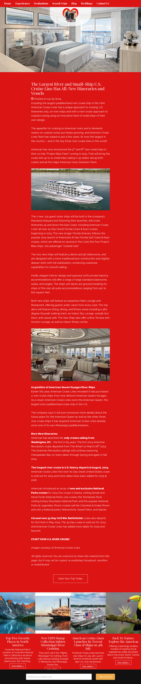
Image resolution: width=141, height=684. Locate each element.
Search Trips (59, 3)
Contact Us (103, 3)
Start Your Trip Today (70, 578)
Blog (74, 3)
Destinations (41, 3)
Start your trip (105, 677)
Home (7, 3)
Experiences (22, 3)
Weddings (87, 3)
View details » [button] (17, 666)
